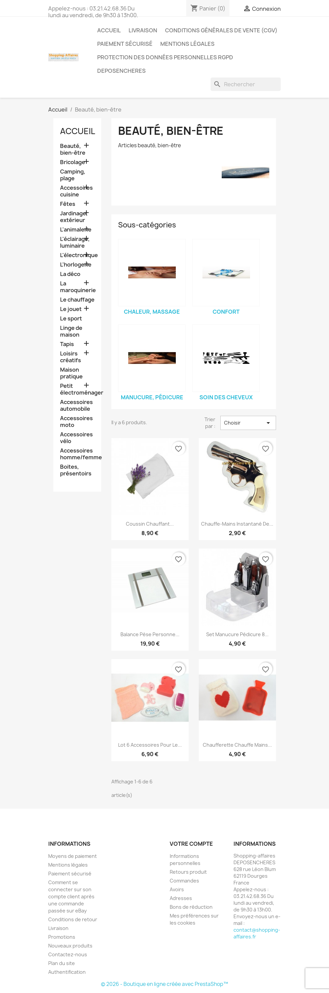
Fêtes (67, 204)
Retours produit (188, 872)
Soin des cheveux (226, 397)
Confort (226, 311)
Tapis (67, 344)
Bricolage (72, 162)
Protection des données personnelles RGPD (165, 57)
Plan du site (61, 963)
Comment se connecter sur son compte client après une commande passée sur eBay (71, 896)
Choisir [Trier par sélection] (248, 423)
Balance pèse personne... (150, 634)
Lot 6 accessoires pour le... (150, 745)
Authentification (67, 972)
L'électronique (77, 255)
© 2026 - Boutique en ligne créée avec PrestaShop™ (164, 984)
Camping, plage (72, 175)
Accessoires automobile (76, 405)
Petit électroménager (77, 389)
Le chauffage (77, 299)
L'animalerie (75, 229)
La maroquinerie (77, 287)
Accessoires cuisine (76, 191)
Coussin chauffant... (150, 524)
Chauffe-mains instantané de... (237, 524)
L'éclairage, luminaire (75, 242)
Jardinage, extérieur (74, 217)
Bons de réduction (191, 907)
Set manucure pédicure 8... (237, 634)
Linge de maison (71, 331)
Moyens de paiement (72, 856)
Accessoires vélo (76, 438)
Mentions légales (187, 44)
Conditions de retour (72, 919)
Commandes (184, 880)
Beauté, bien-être (72, 149)
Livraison (143, 30)
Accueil (109, 30)
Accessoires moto (76, 422)
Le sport (71, 318)
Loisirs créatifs (70, 357)
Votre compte (191, 843)
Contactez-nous (67, 954)
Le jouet (71, 309)
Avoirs (177, 889)
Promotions (61, 937)
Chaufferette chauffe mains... (237, 745)
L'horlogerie (75, 264)
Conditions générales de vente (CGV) (221, 30)
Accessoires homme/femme (77, 454)
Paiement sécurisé (125, 44)
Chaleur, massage (152, 311)
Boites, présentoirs (75, 470)
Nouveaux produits (70, 945)
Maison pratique (71, 373)
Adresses (181, 898)
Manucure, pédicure (152, 397)
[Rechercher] (246, 84)
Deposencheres (121, 70)
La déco (70, 274)
